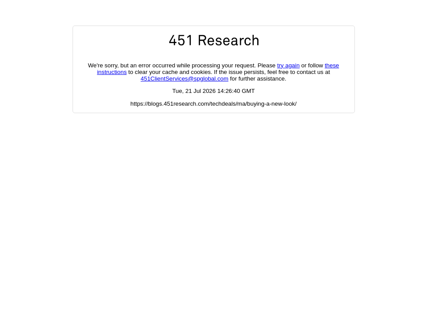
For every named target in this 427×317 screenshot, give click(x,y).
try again (288, 65)
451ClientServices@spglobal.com (184, 78)
